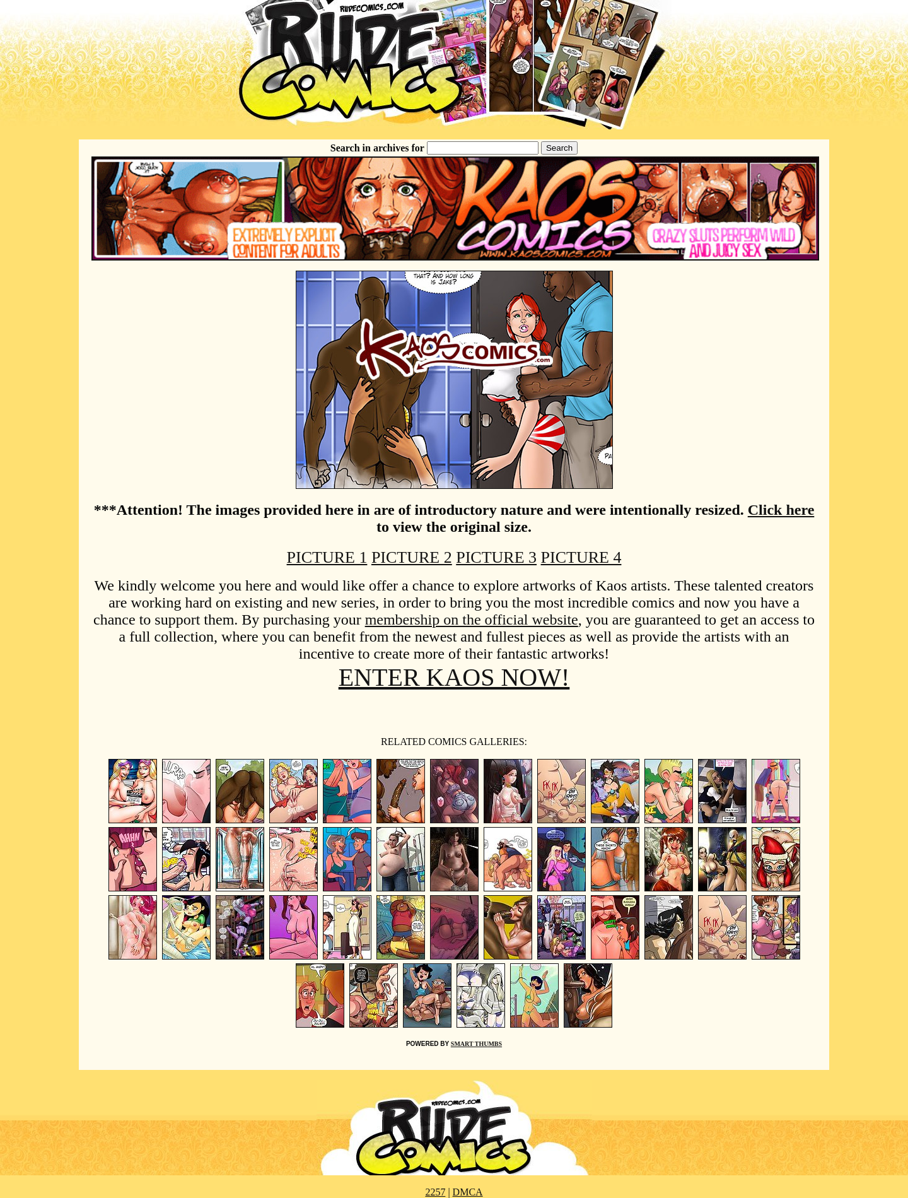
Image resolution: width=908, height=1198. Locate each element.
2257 (435, 1192)
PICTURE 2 (411, 557)
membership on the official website (471, 619)
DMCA (468, 1192)
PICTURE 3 (496, 557)
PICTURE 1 (327, 557)
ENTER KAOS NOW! (454, 677)
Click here (781, 510)
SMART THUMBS (476, 1043)
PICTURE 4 (581, 557)
